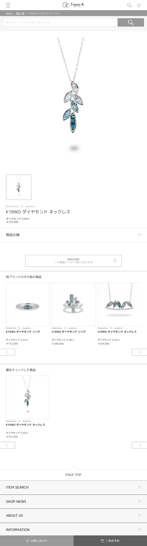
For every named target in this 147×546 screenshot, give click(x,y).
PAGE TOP (73, 475)
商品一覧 (20, 13)
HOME (9, 13)
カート (139, 5)
